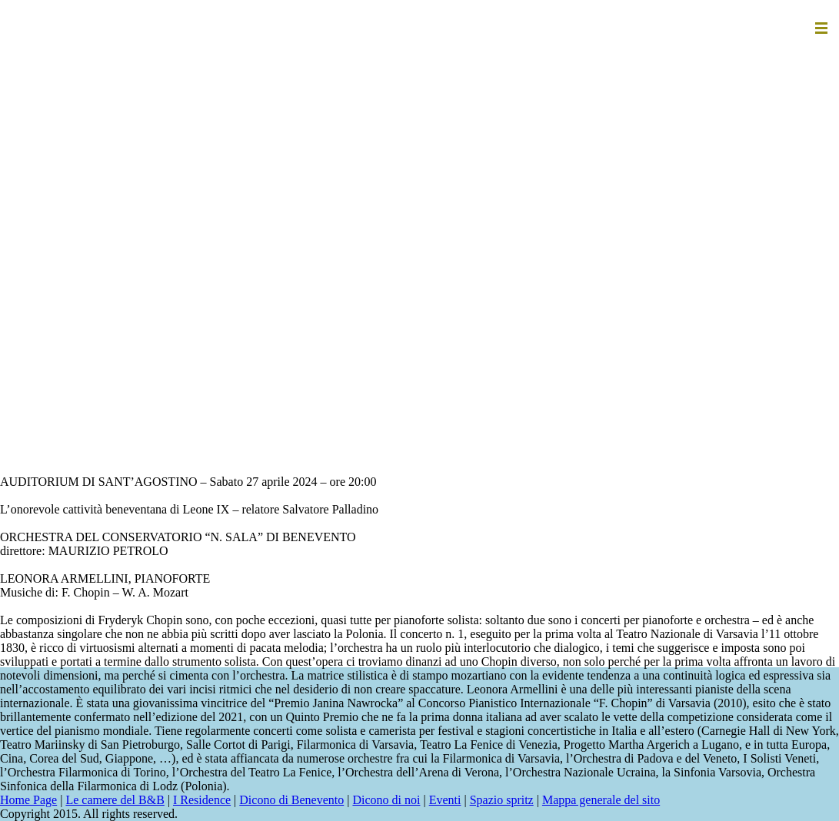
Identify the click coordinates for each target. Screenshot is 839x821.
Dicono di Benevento (291, 799)
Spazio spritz (502, 799)
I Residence (202, 799)
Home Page (28, 799)
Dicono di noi (386, 799)
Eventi (445, 799)
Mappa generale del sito (601, 799)
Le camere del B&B (114, 799)
